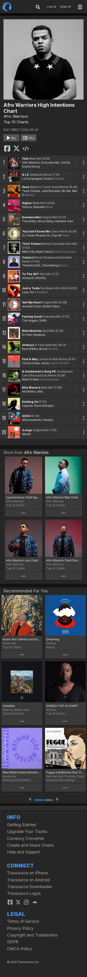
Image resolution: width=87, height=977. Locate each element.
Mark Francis (44, 251)
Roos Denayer (44, 405)
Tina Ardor (29, 221)
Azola (45, 363)
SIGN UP (65, 6)
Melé (49, 207)
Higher (27, 203)
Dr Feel (27, 334)
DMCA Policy (19, 948)
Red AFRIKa (30, 349)
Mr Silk (66, 191)
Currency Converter (25, 838)
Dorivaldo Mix (50, 162)
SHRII (42, 320)
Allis (40, 391)
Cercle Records (13, 713)
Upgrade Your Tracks (27, 831)
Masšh (26, 434)
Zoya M (56, 235)
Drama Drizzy (31, 166)
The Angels (30, 320)
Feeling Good (32, 316)
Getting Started (21, 824)
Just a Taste (31, 288)
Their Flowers (32, 243)
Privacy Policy (20, 928)
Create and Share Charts (30, 845)
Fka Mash (41, 292)
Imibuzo (28, 345)
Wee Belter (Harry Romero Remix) (22, 772)
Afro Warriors (15, 116)
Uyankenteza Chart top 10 (23, 497)
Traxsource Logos (24, 893)
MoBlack (58, 178)
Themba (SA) (31, 265)
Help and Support (23, 851)
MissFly (40, 278)
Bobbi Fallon (51, 306)
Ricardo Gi (43, 235)
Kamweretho (31, 217)
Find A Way (30, 359)
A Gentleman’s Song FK (39, 371)
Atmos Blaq (45, 221)
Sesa (25, 187)
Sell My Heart (32, 302)
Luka (25, 292)
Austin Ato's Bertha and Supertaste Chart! (22, 639)
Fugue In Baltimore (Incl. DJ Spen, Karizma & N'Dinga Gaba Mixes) (65, 772)
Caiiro (66, 235)
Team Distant (31, 191)
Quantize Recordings (60, 780)
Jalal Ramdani (51, 191)
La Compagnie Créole (37, 178)
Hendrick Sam (63, 221)
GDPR (12, 941)
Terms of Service (23, 921)
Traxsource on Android (28, 879)
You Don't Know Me (36, 231)
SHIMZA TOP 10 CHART (62, 706)
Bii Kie (43, 349)
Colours (28, 257)
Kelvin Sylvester (65, 251)
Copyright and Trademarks (32, 935)
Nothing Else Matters (17, 780)
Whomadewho (32, 420)
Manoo (29, 195)
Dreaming (52, 639)
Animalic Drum (31, 306)
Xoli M (65, 162)
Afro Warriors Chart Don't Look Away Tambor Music (63, 560)
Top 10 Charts (15, 122)
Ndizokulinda (32, 330)
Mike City (28, 251)
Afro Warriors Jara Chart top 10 (23, 560)
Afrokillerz (29, 391)
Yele (25, 158)
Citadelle (9, 706)
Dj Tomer (28, 235)
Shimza (27, 207)
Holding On (30, 401)
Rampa (48, 420)
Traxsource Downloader (29, 886)
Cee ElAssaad (49, 379)
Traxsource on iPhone (27, 872)
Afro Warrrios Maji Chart (62, 497)
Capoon (27, 405)
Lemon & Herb (59, 363)
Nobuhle (39, 207)
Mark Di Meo (30, 379)
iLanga (27, 430)
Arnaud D (28, 278)
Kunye (50, 647)
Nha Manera (31, 387)
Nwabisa (39, 334)
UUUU (26, 416)
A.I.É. (26, 174)
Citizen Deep (31, 363)
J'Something (49, 265)
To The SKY (30, 274)
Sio (32, 292)
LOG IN (51, 6)
